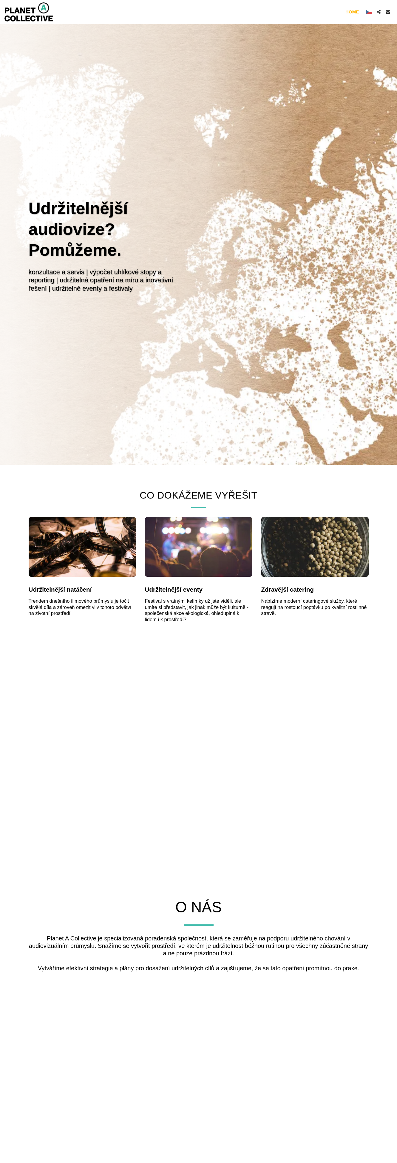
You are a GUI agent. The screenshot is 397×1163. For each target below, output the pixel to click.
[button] (378, 12)
